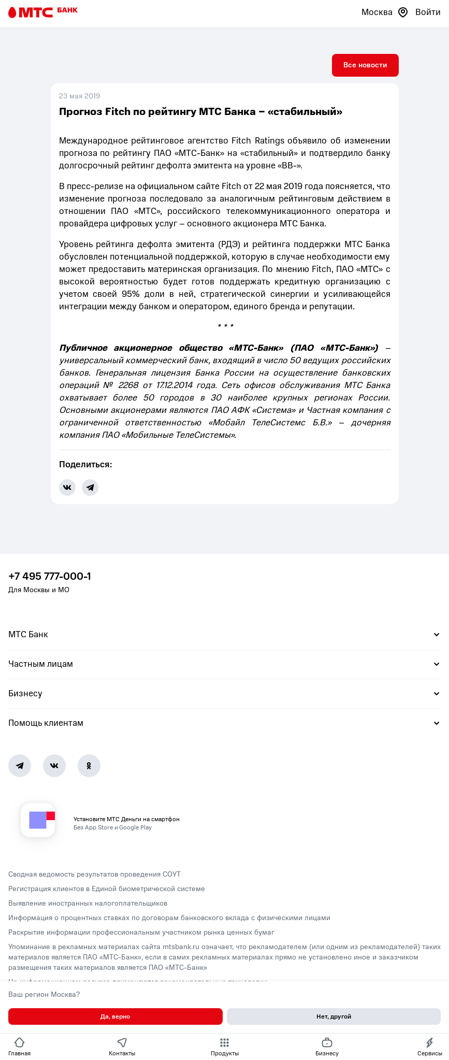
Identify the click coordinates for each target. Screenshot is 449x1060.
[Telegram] (19, 765)
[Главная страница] (43, 12)
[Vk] (54, 765)
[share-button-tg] (90, 487)
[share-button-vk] (67, 487)
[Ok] (89, 765)
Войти (428, 12)
